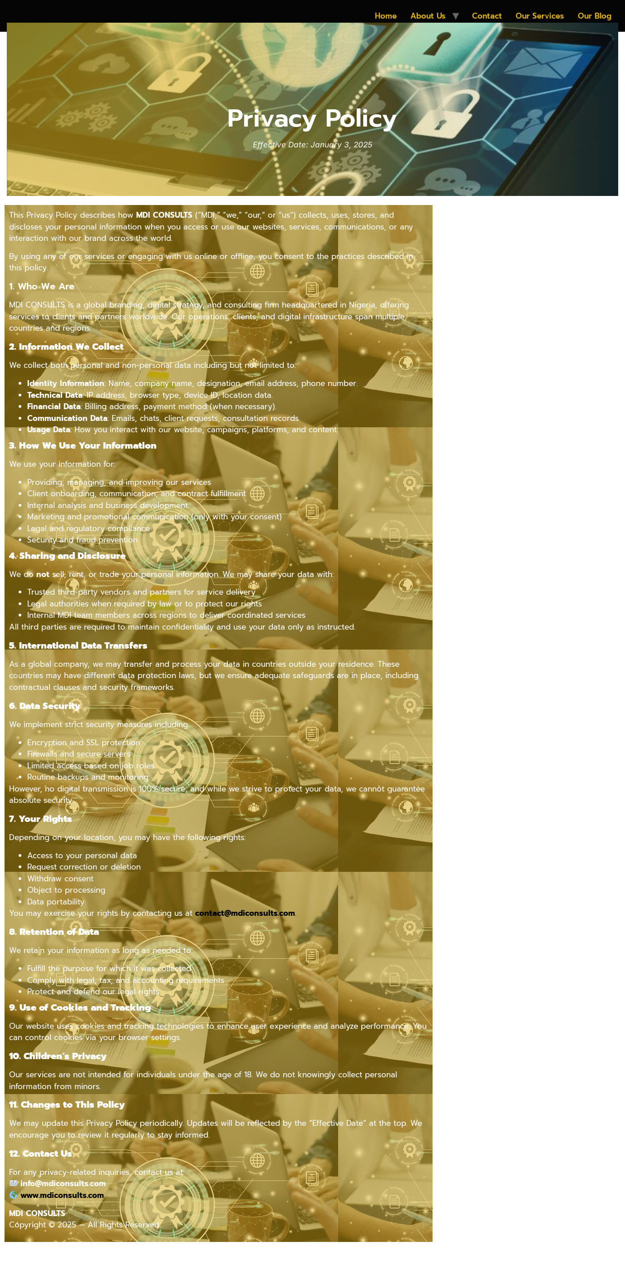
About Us (428, 16)
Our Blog (594, 16)
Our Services (540, 16)
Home (386, 16)
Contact (487, 16)
